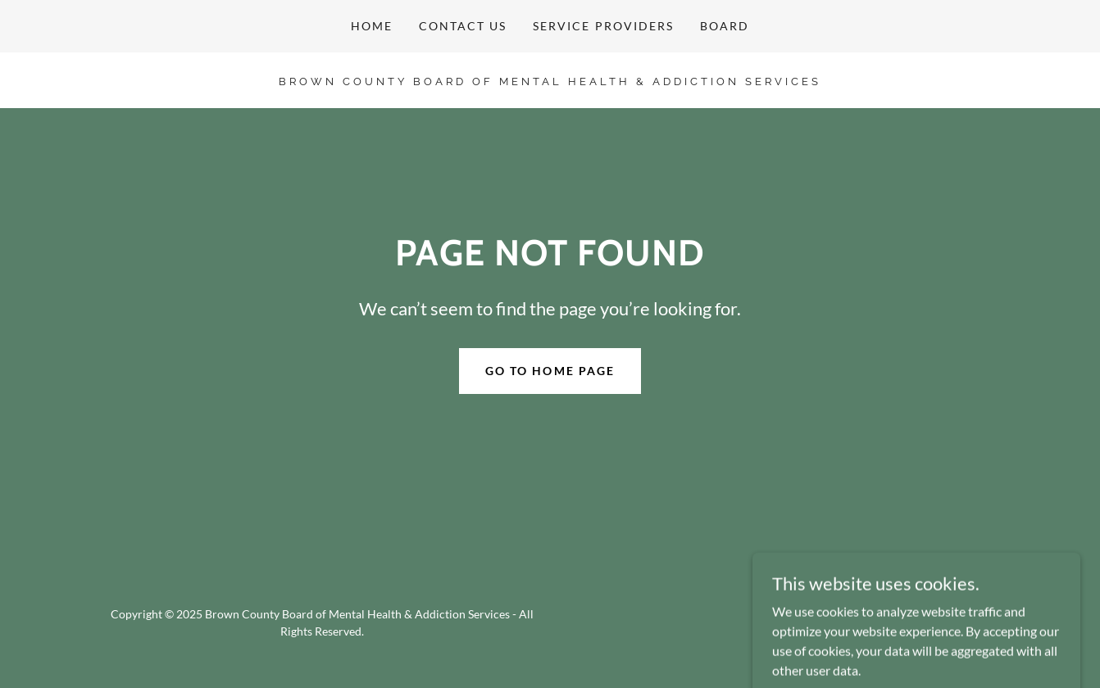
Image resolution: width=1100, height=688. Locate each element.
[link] (549, 80)
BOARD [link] (724, 26)
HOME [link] (372, 26)
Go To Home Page (549, 371)
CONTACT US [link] (463, 26)
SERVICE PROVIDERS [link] (603, 26)
